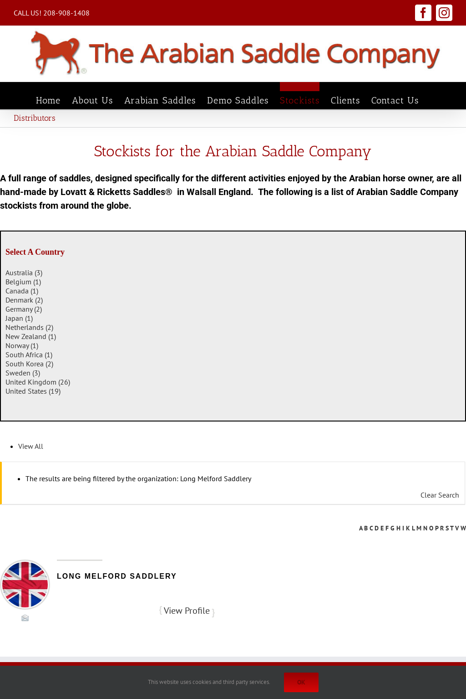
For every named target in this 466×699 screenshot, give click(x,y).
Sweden (22, 372)
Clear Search (439, 494)
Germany (23, 309)
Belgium (23, 281)
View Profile (187, 611)
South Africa (28, 354)
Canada (21, 290)
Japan (19, 318)
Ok (301, 682)
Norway (21, 345)
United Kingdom (37, 381)
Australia (23, 272)
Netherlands (29, 327)
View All (30, 446)
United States (33, 391)
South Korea (29, 363)
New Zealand (30, 336)
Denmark (24, 299)
